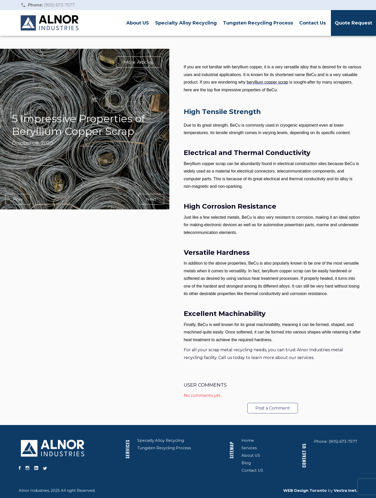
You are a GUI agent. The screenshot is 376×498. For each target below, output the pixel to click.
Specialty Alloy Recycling (186, 23)
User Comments (205, 385)
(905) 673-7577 (51, 5)
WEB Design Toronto (305, 490)
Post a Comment (272, 408)
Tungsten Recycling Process (258, 23)
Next (151, 199)
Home (247, 440)
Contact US (252, 470)
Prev (18, 199)
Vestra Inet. (345, 490)
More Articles (139, 62)
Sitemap (232, 450)
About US (137, 23)
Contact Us (312, 23)
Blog (246, 463)
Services (127, 449)
